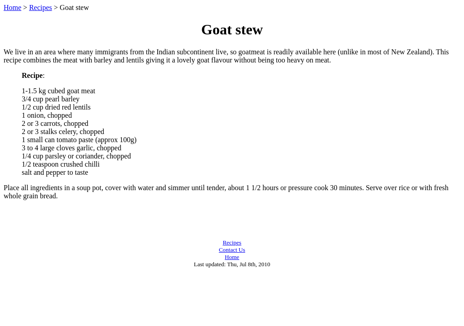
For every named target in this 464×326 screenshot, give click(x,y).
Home (12, 7)
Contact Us (232, 249)
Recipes (40, 7)
